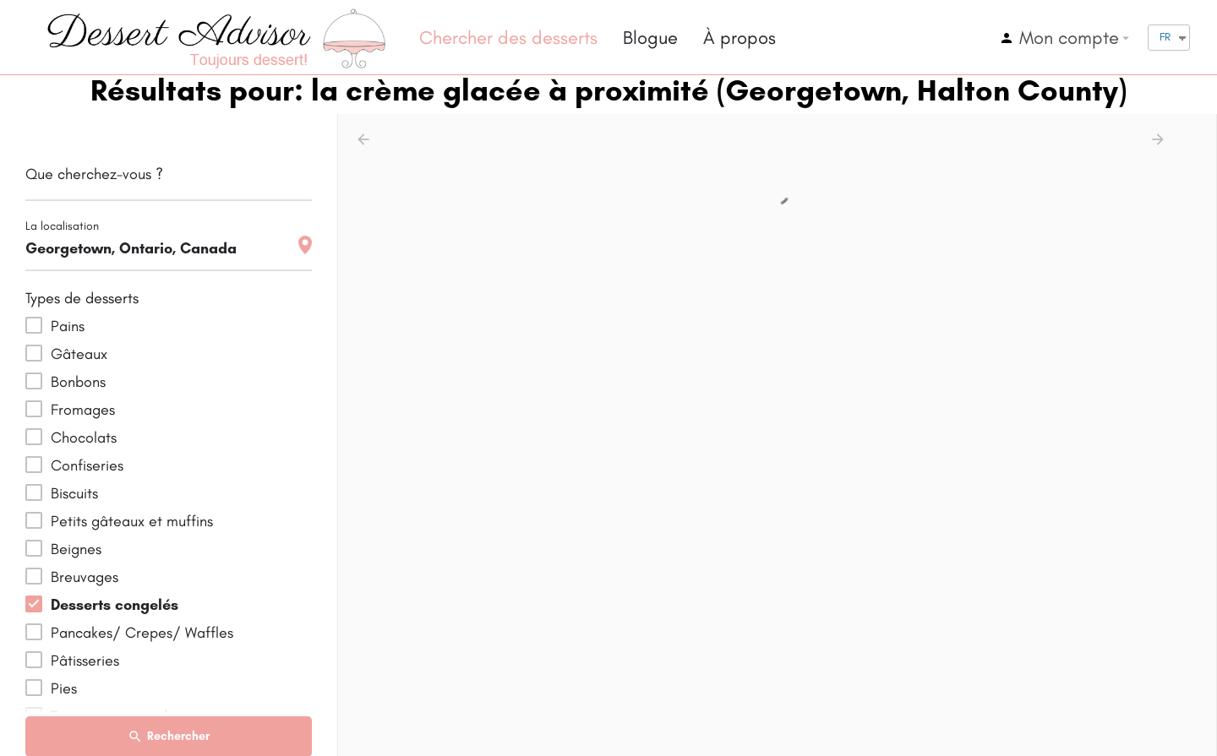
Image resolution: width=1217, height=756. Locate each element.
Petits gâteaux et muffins (132, 521)
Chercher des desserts (508, 37)
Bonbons (78, 382)
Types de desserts (82, 298)
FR (1165, 36)
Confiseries (87, 465)
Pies (64, 688)
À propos (739, 37)
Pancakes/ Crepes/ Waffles (142, 632)
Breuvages (84, 577)
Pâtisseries (85, 660)
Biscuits (74, 493)
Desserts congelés (114, 605)
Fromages (83, 409)
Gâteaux (79, 354)
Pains (68, 326)
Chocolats (84, 437)
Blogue (650, 37)
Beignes (76, 549)
